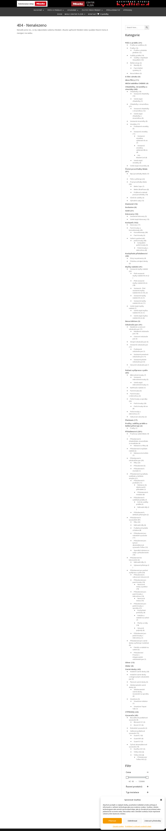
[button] (161, 800)
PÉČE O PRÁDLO (55, 10)
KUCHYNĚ (38, 10)
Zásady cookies (118, 826)
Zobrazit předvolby (152, 820)
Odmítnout (132, 820)
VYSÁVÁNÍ (71, 10)
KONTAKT (92, 14)
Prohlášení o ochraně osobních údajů (138, 826)
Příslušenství (113, 10)
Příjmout (112, 820)
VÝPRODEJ (127, 10)
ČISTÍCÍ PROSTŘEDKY (91, 10)
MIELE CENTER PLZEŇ (74, 14)
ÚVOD (59, 14)
